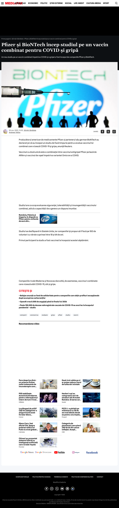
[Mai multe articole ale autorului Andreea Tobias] (5, 131)
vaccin (76, 315)
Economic (33, 3)
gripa (53, 315)
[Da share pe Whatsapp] (114, 131)
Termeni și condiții (61, 477)
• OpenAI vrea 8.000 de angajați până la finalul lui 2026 (43, 302)
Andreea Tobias (14, 132)
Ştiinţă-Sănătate (17, 39)
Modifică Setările (59, 482)
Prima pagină (6, 39)
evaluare (45, 315)
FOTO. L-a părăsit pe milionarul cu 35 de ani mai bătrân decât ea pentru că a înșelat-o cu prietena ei (71, 412)
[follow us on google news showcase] (43, 452)
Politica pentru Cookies (41, 477)
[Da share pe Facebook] (102, 131)
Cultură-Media (93, 3)
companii (23, 315)
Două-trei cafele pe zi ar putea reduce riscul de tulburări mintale (71, 382)
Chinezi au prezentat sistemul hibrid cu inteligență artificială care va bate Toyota (28, 441)
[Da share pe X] (108, 131)
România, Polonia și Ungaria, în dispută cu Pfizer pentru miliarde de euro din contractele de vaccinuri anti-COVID (28, 218)
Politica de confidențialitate (82, 477)
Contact (100, 477)
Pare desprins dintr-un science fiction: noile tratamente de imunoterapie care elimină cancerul (27, 383)
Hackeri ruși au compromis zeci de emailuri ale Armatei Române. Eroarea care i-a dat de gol (71, 397)
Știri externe (56, 3)
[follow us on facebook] (92, 452)
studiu (68, 315)
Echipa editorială (22, 477)
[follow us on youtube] (59, 452)
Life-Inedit (79, 3)
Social (68, 3)
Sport (106, 3)
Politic (43, 3)
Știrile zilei (20, 3)
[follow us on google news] (27, 452)
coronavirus (34, 315)
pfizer (60, 315)
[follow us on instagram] (76, 452)
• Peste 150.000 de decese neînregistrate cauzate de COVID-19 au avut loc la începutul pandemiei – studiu (56, 306)
